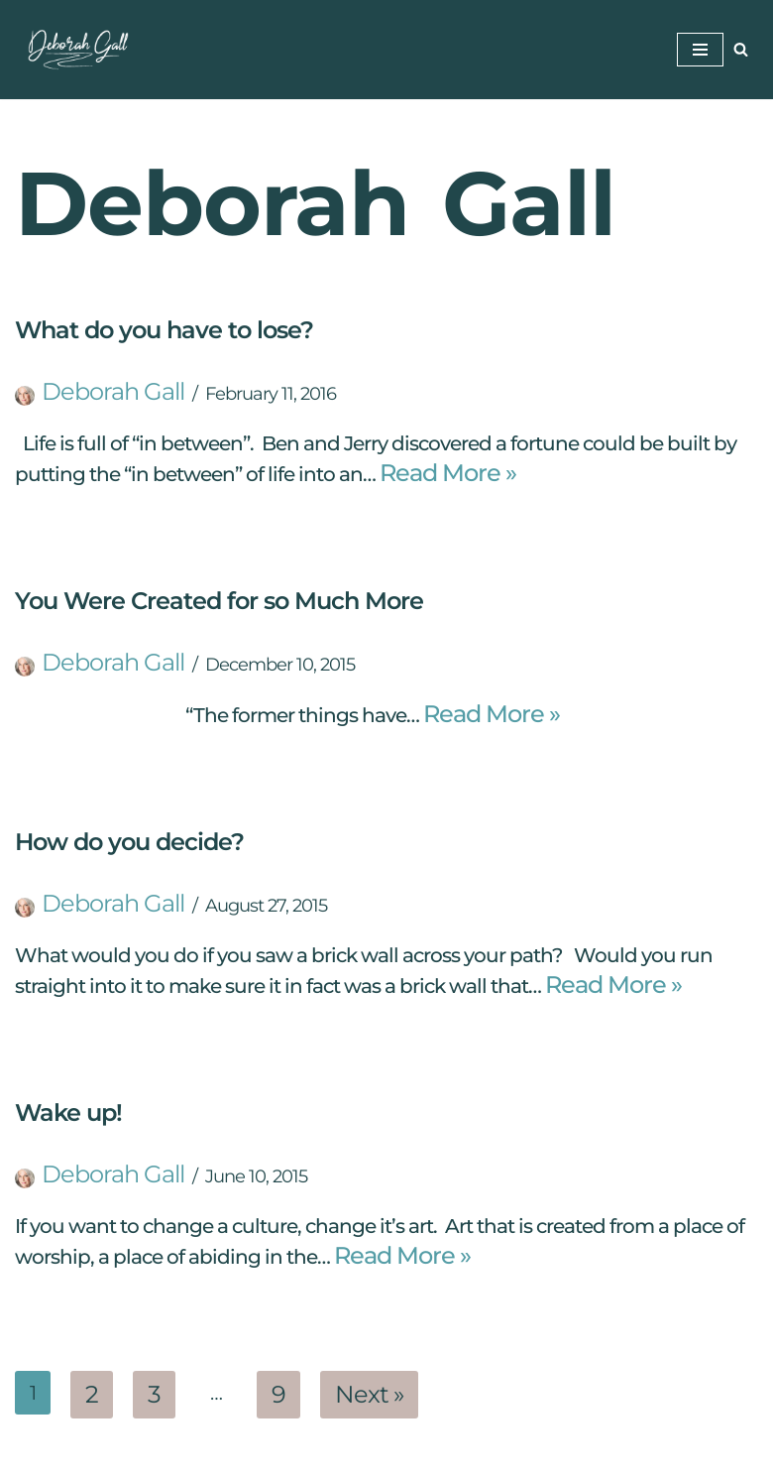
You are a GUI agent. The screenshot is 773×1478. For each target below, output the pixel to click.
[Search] (740, 49)
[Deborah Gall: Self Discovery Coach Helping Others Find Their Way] (74, 49)
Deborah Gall (113, 391)
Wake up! (68, 1112)
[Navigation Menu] (700, 49)
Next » (369, 1394)
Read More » (448, 472)
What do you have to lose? (164, 329)
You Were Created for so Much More (219, 600)
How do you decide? (129, 841)
